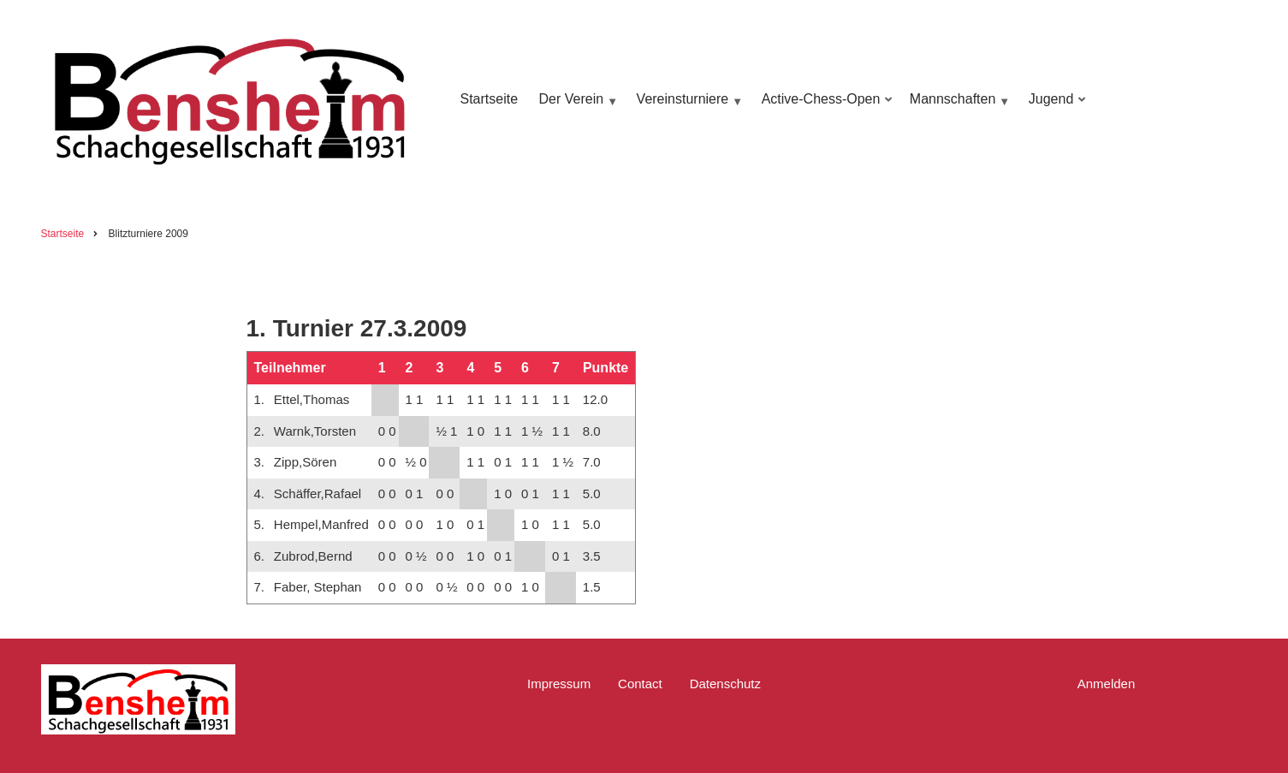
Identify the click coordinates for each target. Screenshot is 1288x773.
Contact (640, 683)
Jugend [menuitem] (1054, 107)
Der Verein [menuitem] (576, 107)
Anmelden (1106, 683)
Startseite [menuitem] (489, 99)
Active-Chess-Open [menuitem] (824, 107)
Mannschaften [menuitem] (957, 107)
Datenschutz (725, 683)
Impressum (559, 683)
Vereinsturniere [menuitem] (687, 107)
